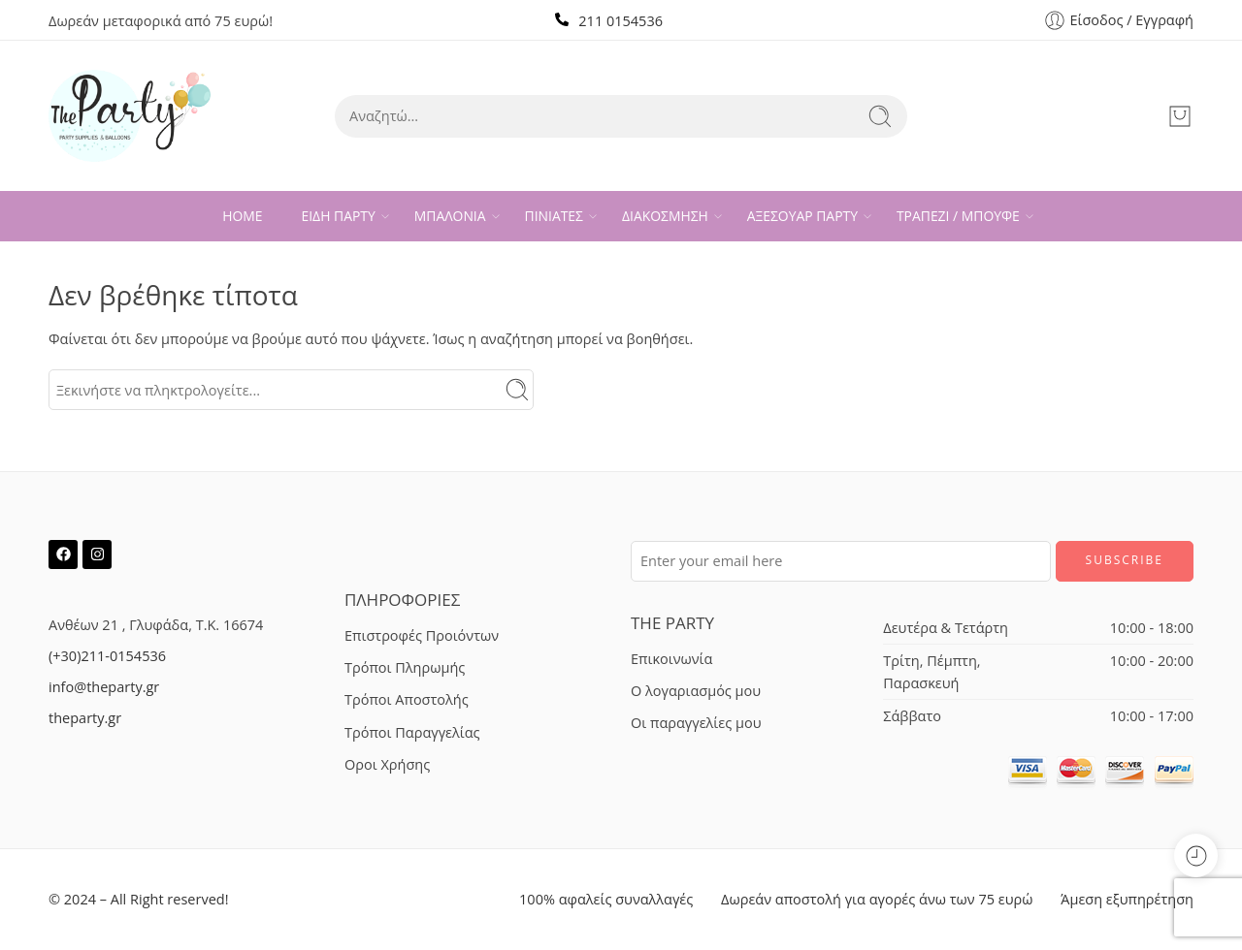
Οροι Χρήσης (387, 764)
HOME (242, 215)
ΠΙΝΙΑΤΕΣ (554, 216)
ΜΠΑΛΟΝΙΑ (450, 216)
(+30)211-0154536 (107, 656)
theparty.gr (85, 718)
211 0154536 (620, 21)
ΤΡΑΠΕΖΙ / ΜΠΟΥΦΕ (958, 216)
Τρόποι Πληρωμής (404, 667)
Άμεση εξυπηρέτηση (1127, 899)
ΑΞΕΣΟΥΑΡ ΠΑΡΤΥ (802, 216)
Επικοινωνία (671, 658)
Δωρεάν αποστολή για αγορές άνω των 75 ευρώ (876, 899)
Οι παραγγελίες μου (696, 722)
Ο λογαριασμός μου (696, 690)
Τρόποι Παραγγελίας (412, 732)
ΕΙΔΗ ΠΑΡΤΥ (339, 216)
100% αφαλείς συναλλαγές (606, 899)
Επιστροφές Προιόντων (421, 635)
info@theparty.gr (104, 687)
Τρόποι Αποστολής (406, 699)
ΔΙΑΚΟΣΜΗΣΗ (665, 216)
